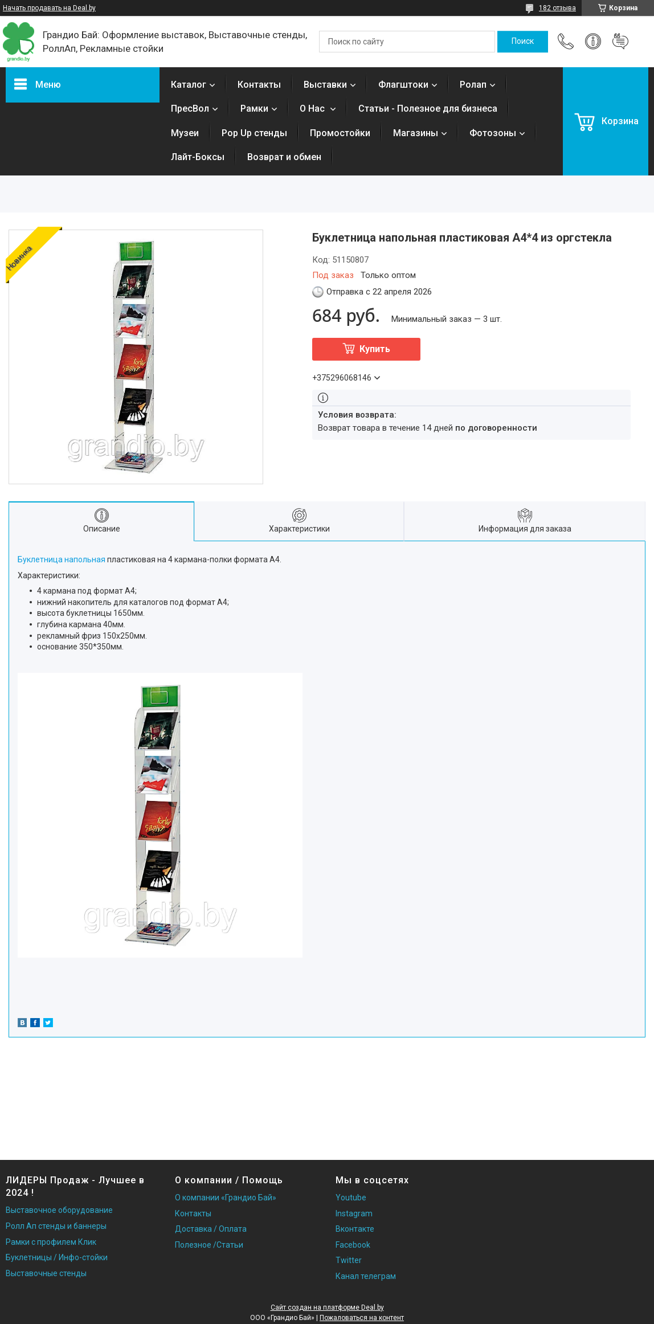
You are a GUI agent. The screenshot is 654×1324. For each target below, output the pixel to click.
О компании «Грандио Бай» (225, 1197)
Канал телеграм (366, 1276)
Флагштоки (403, 84)
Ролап (473, 84)
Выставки (325, 84)
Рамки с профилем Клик (51, 1242)
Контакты (259, 84)
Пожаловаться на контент (362, 1318)
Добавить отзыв (620, 41)
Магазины (415, 133)
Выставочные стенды (46, 1273)
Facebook (353, 1244)
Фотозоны (492, 133)
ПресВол (190, 108)
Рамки (254, 108)
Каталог (188, 84)
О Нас (313, 108)
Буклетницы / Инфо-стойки (57, 1257)
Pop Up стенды (254, 133)
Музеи (185, 133)
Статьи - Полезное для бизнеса (427, 108)
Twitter (349, 1260)
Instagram (354, 1213)
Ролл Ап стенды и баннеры (56, 1226)
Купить (374, 349)
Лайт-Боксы (197, 157)
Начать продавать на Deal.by (49, 8)
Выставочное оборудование (59, 1210)
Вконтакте (355, 1228)
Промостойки (340, 133)
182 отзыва (557, 8)
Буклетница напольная (61, 559)
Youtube (351, 1197)
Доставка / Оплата (211, 1228)
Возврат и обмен (284, 157)
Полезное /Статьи (209, 1244)
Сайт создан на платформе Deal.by (327, 1307)
